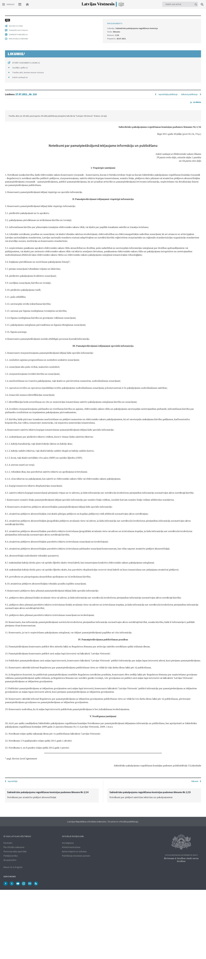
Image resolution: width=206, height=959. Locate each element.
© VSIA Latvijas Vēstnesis (17, 836)
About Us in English (12, 867)
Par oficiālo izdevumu (13, 847)
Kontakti (7, 842)
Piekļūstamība (10, 855)
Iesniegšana (68, 842)
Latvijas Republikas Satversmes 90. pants (181, 855)
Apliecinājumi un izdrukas (74, 851)
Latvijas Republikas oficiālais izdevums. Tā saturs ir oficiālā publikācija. (103, 821)
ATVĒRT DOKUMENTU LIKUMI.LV (26, 62)
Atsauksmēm (9, 860)
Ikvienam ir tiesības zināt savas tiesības (181, 860)
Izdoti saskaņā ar (20, 77)
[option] (52, 795)
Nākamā (194, 781)
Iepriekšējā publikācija (168, 94)
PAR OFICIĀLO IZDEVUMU (18, 39)
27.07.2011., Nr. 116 (26, 94)
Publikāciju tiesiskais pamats (76, 855)
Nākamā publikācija (189, 94)
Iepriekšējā (12, 781)
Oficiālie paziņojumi (73, 836)
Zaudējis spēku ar (20, 67)
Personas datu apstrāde (15, 851)
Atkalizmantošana (71, 847)
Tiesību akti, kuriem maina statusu (28, 72)
